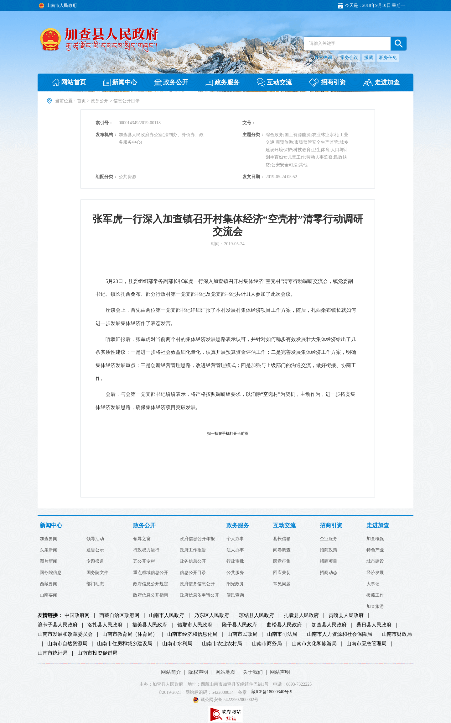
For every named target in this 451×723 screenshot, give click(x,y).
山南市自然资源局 (67, 643)
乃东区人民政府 (211, 615)
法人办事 (235, 550)
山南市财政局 (397, 634)
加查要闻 (48, 539)
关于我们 (253, 672)
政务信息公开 (193, 561)
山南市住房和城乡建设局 (124, 643)
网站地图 (225, 672)
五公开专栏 (144, 561)
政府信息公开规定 (150, 584)
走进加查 (377, 526)
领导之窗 (142, 539)
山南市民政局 (242, 634)
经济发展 (375, 573)
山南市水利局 (177, 643)
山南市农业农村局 (222, 643)
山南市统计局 (53, 653)
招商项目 (328, 561)
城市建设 (375, 561)
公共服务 (235, 573)
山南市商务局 (267, 643)
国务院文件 (97, 573)
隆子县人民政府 (239, 624)
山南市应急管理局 (366, 643)
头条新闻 (48, 550)
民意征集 (282, 561)
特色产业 (375, 550)
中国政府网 (77, 615)
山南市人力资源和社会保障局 (339, 634)
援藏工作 (375, 595)
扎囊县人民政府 (301, 615)
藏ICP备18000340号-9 (271, 692)
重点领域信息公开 (150, 573)
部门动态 (95, 584)
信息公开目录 (193, 573)
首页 (81, 100)
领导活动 (95, 539)
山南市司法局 (282, 634)
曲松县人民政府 (284, 624)
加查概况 (375, 539)
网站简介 (171, 672)
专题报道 (95, 561)
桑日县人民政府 (373, 624)
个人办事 (235, 539)
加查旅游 (375, 606)
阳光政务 (235, 584)
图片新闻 (48, 561)
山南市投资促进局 (97, 653)
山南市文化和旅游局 (314, 643)
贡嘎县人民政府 (346, 615)
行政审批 (235, 561)
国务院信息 (51, 573)
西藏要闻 (48, 584)
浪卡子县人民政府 (58, 624)
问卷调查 (282, 550)
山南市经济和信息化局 (192, 634)
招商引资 (331, 526)
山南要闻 (48, 595)
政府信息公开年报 (197, 539)
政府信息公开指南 (150, 595)
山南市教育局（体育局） (130, 634)
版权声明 (198, 672)
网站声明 (280, 672)
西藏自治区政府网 (119, 615)
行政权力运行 (146, 550)
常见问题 (282, 584)
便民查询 (235, 595)
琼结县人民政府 (256, 615)
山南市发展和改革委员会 (65, 634)
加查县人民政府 (329, 624)
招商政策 (328, 550)
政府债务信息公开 (197, 584)
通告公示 (95, 550)
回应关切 (282, 573)
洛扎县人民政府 (104, 624)
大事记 (373, 584)
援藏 (368, 57)
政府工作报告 (193, 550)
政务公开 (99, 100)
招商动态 (328, 573)
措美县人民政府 (149, 624)
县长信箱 (282, 539)
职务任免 (388, 57)
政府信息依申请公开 (199, 595)
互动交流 (284, 526)
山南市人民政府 (166, 615)
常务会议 (349, 57)
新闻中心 (51, 526)
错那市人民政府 (194, 624)
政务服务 (237, 526)
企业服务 (328, 539)
